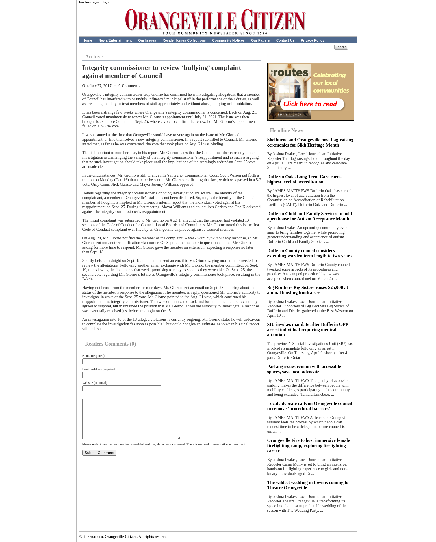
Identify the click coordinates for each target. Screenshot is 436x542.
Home (87, 40)
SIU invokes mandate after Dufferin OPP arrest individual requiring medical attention (307, 329)
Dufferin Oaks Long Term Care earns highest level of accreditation (304, 179)
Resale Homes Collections (184, 40)
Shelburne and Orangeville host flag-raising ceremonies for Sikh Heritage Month (310, 142)
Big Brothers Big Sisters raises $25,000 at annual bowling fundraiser (307, 290)
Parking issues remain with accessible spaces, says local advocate (304, 369)
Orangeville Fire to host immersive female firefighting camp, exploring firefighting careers (308, 445)
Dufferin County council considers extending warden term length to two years (309, 253)
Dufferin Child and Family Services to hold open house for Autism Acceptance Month (309, 216)
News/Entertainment (115, 40)
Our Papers (260, 40)
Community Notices (228, 40)
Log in (106, 2)
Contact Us (285, 40)
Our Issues (147, 40)
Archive (94, 56)
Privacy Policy (312, 40)
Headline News (286, 130)
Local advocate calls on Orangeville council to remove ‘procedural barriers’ (309, 406)
